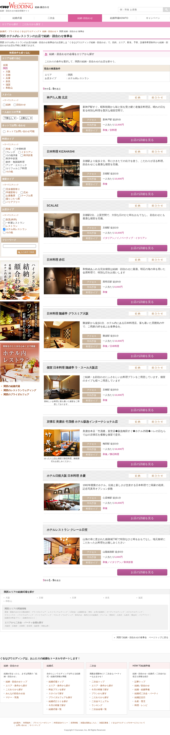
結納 (8, 104)
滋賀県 (36, 626)
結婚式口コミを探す (58, 701)
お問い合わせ (21, 725)
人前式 (119, 615)
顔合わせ (21, 104)
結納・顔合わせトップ (16, 681)
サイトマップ (35, 725)
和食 (8, 149)
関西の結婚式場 (12, 386)
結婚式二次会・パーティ (146, 693)
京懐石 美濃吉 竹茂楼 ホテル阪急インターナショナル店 (82, 421)
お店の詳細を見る (142, 139)
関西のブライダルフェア (16, 394)
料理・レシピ (141, 705)
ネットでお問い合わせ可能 (21, 131)
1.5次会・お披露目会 (78, 612)
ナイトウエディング (43, 615)
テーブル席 (27, 195)
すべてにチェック (11, 100)
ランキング (97, 705)
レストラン (12, 226)
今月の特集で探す (57, 705)
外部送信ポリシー (61, 723)
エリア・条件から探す (16, 685)
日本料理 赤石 (56, 259)
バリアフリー (13, 202)
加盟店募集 (103, 723)
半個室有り (12, 192)
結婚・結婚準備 (142, 689)
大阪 (8, 71)
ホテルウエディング (134, 612)
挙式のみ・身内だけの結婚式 (86, 615)
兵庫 (8, 78)
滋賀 (8, 84)
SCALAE (53, 205)
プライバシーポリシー (42, 723)
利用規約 (26, 723)
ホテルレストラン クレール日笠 (67, 529)
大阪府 (7, 626)
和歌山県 (44, 626)
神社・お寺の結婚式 (96, 612)
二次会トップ (98, 681)
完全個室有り (13, 189)
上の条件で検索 (27, 252)
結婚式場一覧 (55, 709)
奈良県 (29, 626)
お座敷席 (10, 195)
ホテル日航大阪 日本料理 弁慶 (66, 475)
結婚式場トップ (56, 681)
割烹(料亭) (11, 219)
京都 (8, 75)
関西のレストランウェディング (20, 390)
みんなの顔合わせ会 (15, 693)
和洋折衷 (28, 155)
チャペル (103, 615)
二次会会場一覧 (99, 709)
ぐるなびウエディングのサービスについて (128, 723)
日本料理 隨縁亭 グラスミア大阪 (67, 313)
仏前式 (126, 615)
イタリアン (27, 152)
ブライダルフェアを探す (60, 697)
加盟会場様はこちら (89, 723)
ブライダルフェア (39, 612)
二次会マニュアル (100, 701)
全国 (5, 65)
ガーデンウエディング (115, 612)
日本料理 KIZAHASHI (60, 151)
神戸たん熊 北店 (57, 97)
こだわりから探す (14, 689)
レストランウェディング (58, 612)
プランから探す (99, 693)
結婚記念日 (140, 697)
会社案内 (17, 723)
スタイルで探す (56, 693)
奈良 (8, 81)
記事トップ (140, 681)
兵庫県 (22, 626)
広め (25, 192)
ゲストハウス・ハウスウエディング (19, 615)
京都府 (14, 626)
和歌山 (9, 87)
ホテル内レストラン (16, 229)
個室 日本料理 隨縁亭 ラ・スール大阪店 (72, 367)
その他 (9, 171)
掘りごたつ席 (13, 198)
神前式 (112, 615)
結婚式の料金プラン (13, 618)
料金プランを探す (57, 689)
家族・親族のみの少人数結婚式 (17, 612)
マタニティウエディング (63, 615)
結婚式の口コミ (29, 618)
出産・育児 (140, 701)
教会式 (134, 615)
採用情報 (74, 723)
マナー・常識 (12, 697)
